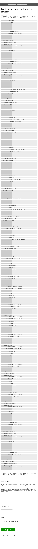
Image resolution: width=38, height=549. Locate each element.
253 (13, 17)
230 (15, 16)
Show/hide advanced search (11, 521)
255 (15, 17)
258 (20, 17)
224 (7, 16)
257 (18, 17)
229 (14, 16)
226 (10, 16)
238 (27, 16)
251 (10, 17)
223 (6, 16)
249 (7, 17)
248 (6, 17)
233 (20, 16)
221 (3, 16)
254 (14, 17)
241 (31, 16)
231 (17, 16)
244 (35, 16)
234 (21, 16)
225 (8, 16)
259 (21, 17)
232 (18, 16)
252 (11, 17)
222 (4, 16)
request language (5, 535)
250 (8, 17)
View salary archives (7, 530)
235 (23, 16)
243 (34, 16)
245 (1, 17)
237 (25, 16)
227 (11, 16)
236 (24, 16)
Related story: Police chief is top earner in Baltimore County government (12, 494)
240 (30, 16)
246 (3, 17)
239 (28, 16)
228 (13, 16)
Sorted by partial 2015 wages (22, 4)
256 (17, 17)
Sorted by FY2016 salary (12, 4)
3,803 (24, 17)
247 (4, 17)
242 (33, 16)
